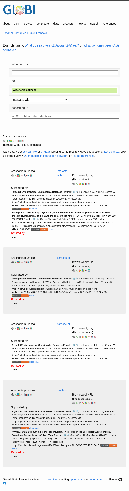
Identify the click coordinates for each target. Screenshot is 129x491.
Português (19, 33)
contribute (43, 23)
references (109, 23)
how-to (82, 23)
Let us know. (112, 151)
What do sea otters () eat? (52, 45)
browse (27, 23)
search (94, 23)
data (56, 23)
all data (45, 151)
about (6, 23)
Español (8, 33)
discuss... (34, 208)
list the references (83, 155)
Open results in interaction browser (45, 155)
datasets (68, 23)
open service (49, 479)
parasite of (63, 257)
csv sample (30, 151)
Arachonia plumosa (14, 136)
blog (16, 23)
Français (41, 33)
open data (76, 479)
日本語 (31, 33)
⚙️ (73, 192)
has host (62, 390)
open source (98, 479)
